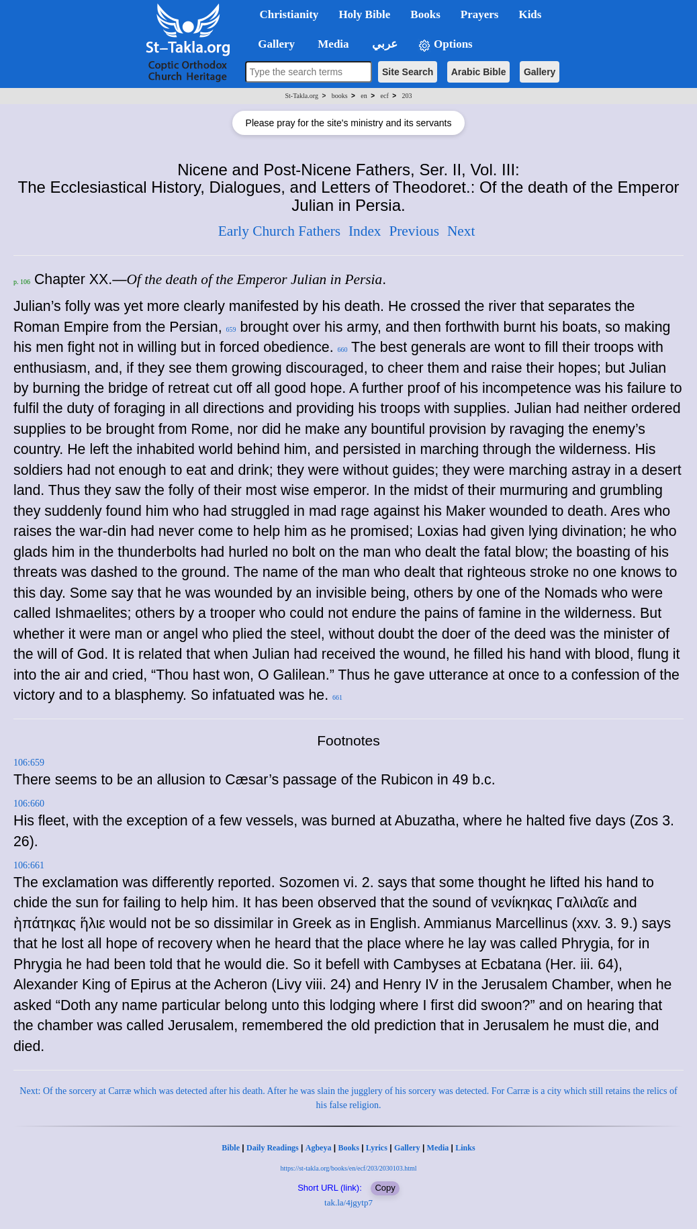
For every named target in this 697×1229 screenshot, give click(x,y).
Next (461, 231)
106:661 (28, 865)
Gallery (539, 71)
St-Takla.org (301, 95)
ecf (385, 95)
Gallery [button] (272, 44)
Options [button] (445, 45)
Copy (385, 1188)
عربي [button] (383, 44)
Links (465, 1147)
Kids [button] (529, 14)
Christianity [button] (289, 14)
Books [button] (425, 14)
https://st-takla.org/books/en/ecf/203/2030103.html (348, 1168)
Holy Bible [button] (364, 14)
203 (407, 95)
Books (348, 1147)
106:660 (28, 804)
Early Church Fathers (279, 231)
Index (364, 231)
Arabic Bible (478, 71)
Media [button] (332, 44)
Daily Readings (272, 1147)
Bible (231, 1147)
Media (438, 1147)
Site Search (407, 71)
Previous (414, 231)
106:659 (28, 763)
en (364, 95)
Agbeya (319, 1147)
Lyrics (376, 1147)
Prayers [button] (480, 14)
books (340, 95)
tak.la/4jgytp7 (348, 1202)
